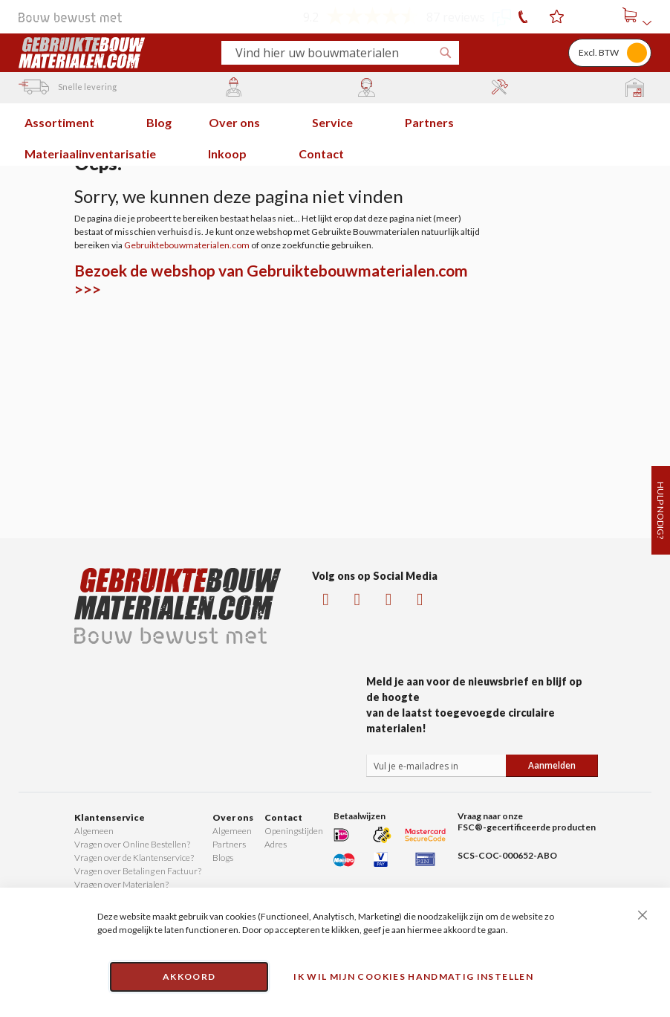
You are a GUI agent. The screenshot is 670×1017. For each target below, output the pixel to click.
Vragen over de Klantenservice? (134, 857)
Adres (275, 844)
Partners (229, 844)
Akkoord (189, 976)
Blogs (222, 857)
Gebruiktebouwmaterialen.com (187, 245)
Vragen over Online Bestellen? (132, 844)
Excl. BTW (599, 52)
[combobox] (334, 53)
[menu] (335, 134)
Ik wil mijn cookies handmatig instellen (413, 976)
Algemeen (94, 830)
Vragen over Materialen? (121, 884)
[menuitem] (67, 119)
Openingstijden (293, 830)
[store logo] (114, 52)
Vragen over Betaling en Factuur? (137, 870)
